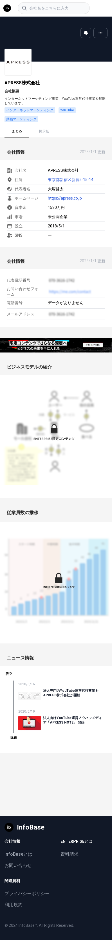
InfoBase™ (28, 925)
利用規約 (14, 904)
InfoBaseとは (18, 854)
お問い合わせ (18, 865)
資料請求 (70, 854)
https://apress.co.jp (65, 198)
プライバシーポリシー (27, 893)
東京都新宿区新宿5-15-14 (70, 179)
